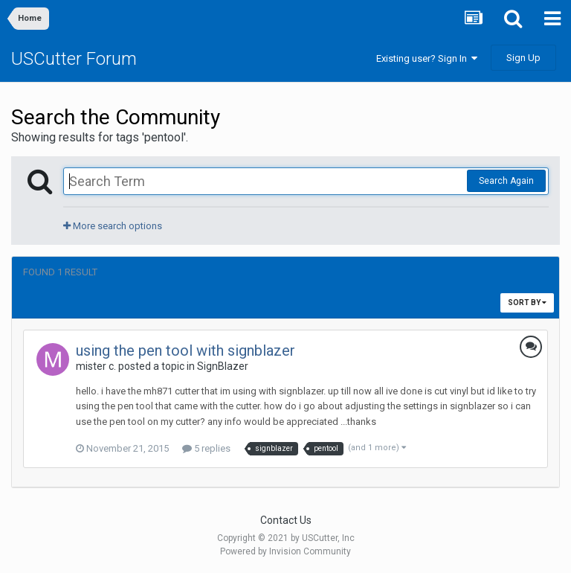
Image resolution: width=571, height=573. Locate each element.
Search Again (506, 181)
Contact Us (286, 520)
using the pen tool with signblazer (185, 350)
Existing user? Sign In (426, 58)
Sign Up (523, 57)
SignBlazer (222, 366)
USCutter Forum (74, 58)
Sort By (527, 302)
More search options (112, 225)
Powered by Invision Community (285, 551)
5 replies (206, 448)
